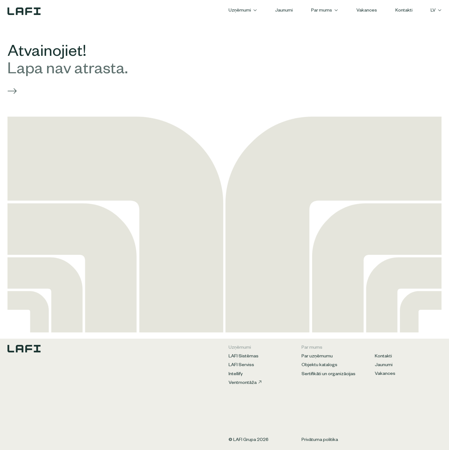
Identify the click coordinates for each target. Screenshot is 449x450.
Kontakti (404, 10)
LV (436, 10)
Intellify (236, 374)
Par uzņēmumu (317, 356)
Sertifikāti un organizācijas (328, 374)
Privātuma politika (320, 440)
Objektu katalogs (319, 365)
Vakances (366, 10)
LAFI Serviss (241, 365)
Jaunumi (284, 10)
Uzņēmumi (243, 10)
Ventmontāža (245, 383)
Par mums (324, 10)
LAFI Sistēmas (243, 356)
